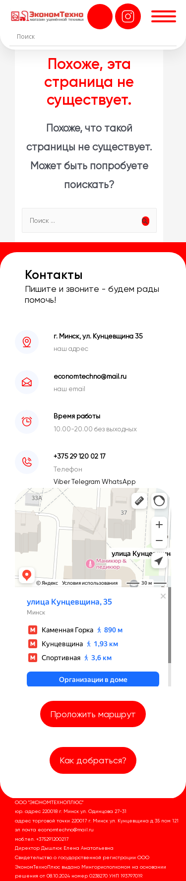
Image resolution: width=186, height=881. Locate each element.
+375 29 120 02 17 (80, 456)
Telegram (86, 481)
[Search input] (96, 36)
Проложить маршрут (93, 714)
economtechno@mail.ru (90, 376)
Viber (62, 481)
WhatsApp (119, 481)
